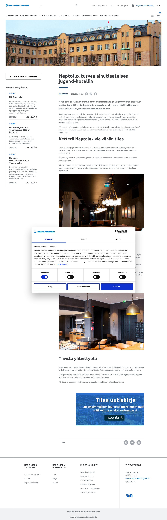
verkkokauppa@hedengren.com (137, 478)
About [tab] (118, 239)
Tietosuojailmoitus (88, 492)
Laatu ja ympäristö (87, 472)
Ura (112, 5)
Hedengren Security (32, 474)
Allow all (116, 287)
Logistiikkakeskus (31, 482)
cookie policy (63, 264)
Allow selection (83, 287)
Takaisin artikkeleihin (23, 76)
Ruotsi (55, 482)
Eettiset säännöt (87, 476)
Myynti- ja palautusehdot (90, 488)
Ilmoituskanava (86, 480)
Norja (54, 478)
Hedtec (27, 478)
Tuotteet (64, 15)
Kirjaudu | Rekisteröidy (145, 5)
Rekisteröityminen (87, 484)
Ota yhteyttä (122, 5)
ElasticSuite (93, 517)
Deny (50, 287)
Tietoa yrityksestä (99, 5)
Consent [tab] (48, 239)
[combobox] (58, 5)
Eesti (54, 474)
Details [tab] (83, 239)
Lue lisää (31, 117)
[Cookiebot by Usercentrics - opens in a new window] (118, 231)
